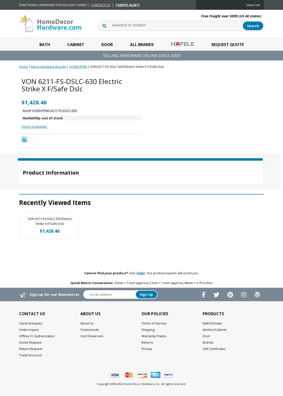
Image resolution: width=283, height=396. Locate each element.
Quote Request (30, 342)
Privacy (147, 349)
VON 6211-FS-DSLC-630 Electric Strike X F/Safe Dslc (50, 221)
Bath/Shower (212, 323)
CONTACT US (101, 5)
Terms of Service (154, 323)
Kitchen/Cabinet (214, 329)
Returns (147, 342)
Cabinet (75, 44)
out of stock (43, 118)
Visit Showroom (91, 336)
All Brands (142, 44)
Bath (44, 44)
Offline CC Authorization (37, 336)
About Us (87, 323)
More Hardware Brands (48, 66)
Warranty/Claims (154, 336)
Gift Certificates (214, 349)
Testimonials (89, 329)
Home (23, 66)
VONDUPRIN (78, 66)
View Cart (253, 5)
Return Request (30, 349)
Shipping (148, 329)
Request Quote (228, 44)
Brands (208, 342)
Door (107, 44)
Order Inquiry (29, 329)
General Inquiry (30, 323)
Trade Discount (30, 355)
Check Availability (34, 126)
